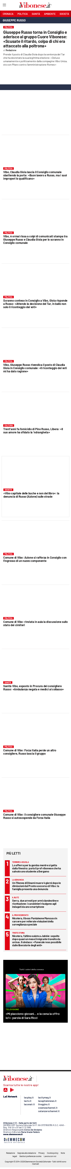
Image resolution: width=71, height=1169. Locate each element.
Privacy (41, 1153)
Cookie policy (52, 1153)
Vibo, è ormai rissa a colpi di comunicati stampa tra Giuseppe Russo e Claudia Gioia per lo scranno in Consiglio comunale (35, 239)
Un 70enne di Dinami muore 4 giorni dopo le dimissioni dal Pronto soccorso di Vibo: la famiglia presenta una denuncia (36, 886)
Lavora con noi (50, 1156)
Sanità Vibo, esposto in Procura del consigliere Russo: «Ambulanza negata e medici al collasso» (33, 687)
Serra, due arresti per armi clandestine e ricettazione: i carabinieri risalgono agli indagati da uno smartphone (35, 903)
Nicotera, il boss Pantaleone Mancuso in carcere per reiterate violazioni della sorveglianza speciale (34, 921)
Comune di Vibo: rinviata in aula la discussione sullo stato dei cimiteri (35, 623)
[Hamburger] (4, 5)
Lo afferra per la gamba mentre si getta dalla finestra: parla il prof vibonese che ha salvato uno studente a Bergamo (36, 868)
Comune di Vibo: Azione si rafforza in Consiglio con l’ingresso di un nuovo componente (35, 559)
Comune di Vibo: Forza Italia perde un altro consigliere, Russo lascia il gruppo (29, 751)
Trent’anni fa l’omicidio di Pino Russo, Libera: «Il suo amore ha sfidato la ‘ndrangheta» (33, 430)
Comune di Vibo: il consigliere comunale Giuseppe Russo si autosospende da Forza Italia (34, 816)
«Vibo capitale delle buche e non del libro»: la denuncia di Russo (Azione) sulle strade (31, 494)
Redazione (10, 1153)
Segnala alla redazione (26, 1153)
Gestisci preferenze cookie (30, 1156)
